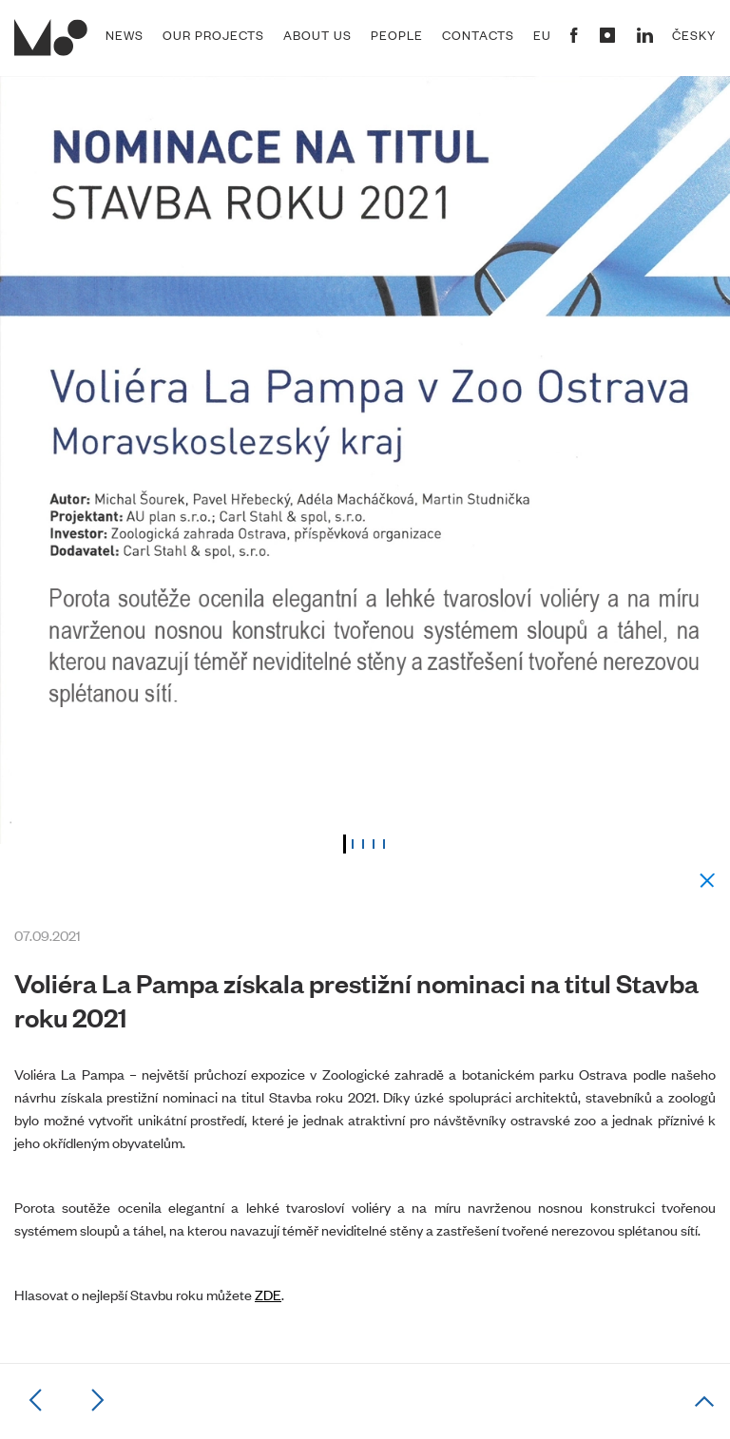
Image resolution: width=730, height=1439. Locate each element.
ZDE (268, 1294)
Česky (694, 35)
